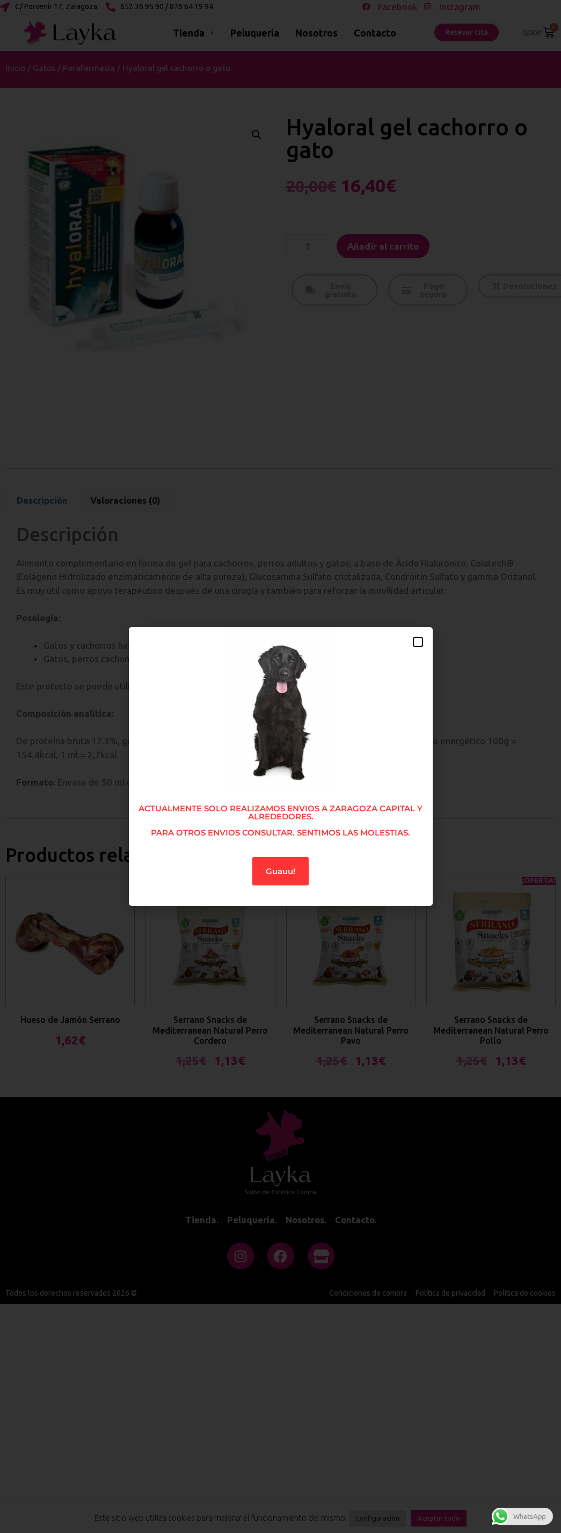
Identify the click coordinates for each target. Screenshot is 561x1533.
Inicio (15, 67)
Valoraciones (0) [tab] (125, 500)
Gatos (44, 67)
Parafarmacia (89, 67)
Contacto (375, 32)
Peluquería (254, 32)
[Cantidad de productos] (307, 246)
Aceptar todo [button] (439, 1518)
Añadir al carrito (383, 246)
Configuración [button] (377, 1518)
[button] (256, 134)
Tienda (193, 32)
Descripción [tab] (42, 500)
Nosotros (316, 32)
